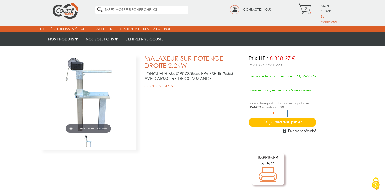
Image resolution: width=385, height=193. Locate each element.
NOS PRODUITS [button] (63, 39)
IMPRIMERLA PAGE (268, 169)
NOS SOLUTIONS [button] (102, 39)
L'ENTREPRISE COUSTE (145, 39)
